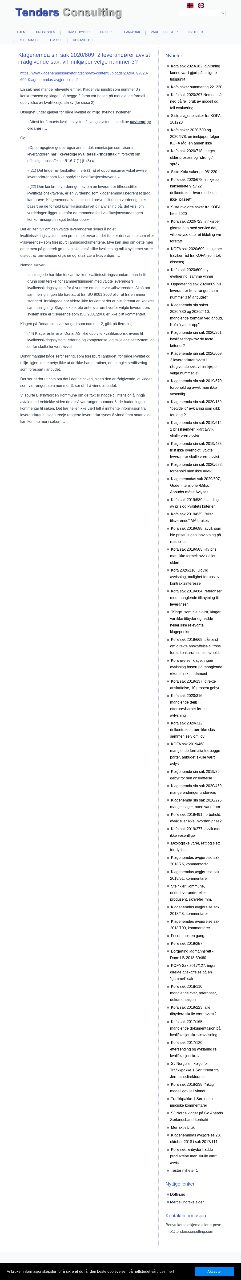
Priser (106, 32)
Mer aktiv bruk (182, 1127)
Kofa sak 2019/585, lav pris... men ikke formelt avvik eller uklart (195, 555)
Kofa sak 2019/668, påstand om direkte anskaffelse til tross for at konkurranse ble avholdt (195, 646)
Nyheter (196, 32)
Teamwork (131, 32)
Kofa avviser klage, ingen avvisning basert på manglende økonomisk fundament (196, 667)
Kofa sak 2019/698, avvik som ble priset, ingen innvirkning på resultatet (195, 535)
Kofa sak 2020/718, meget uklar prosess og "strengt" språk (192, 157)
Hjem (21, 32)
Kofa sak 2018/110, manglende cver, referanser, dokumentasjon (193, 993)
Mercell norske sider (187, 1202)
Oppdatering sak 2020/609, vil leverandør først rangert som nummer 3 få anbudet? (195, 290)
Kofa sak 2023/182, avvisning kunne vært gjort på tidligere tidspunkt (195, 72)
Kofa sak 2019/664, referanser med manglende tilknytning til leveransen (196, 597)
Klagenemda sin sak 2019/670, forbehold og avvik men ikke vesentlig (196, 387)
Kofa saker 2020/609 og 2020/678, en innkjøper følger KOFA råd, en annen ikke (194, 136)
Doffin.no (177, 1194)
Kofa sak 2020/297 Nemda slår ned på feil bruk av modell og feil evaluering (196, 101)
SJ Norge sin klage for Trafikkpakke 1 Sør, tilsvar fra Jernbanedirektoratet (194, 1070)
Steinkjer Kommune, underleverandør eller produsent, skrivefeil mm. (191, 892)
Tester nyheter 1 (184, 1170)
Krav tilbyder (78, 32)
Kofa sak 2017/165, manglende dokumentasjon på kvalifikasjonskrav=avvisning (195, 1028)
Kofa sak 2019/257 (186, 943)
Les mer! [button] (166, 1271)
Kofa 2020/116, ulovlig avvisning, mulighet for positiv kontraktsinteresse (194, 576)
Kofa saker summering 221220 (196, 87)
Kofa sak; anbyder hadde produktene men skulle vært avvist (193, 1156)
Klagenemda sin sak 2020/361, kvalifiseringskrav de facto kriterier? (196, 339)
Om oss (56, 40)
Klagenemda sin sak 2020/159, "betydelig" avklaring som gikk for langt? (196, 408)
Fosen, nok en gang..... (190, 936)
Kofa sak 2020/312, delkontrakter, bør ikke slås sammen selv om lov (192, 729)
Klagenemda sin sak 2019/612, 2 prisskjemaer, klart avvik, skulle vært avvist (196, 429)
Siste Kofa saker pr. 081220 (194, 172)
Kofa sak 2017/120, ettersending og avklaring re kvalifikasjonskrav (193, 1049)
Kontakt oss (83, 40)
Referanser (29, 40)
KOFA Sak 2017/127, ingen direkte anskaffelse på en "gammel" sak (193, 972)
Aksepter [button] (214, 1271)
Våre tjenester (164, 32)
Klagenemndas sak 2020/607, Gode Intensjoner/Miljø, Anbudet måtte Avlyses (195, 485)
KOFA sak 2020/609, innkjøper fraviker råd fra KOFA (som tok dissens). (196, 255)
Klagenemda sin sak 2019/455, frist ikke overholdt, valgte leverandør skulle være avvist (196, 450)
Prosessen (45, 32)
